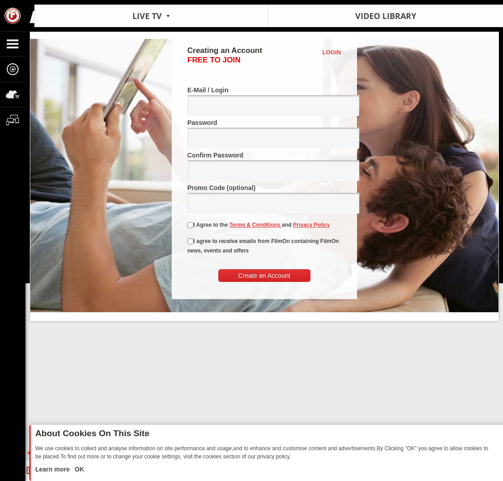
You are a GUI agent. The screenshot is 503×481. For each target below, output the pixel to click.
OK (78, 469)
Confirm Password (264, 166)
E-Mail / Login (264, 101)
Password (264, 133)
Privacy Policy (311, 225)
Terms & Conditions (255, 225)
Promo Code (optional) (264, 199)
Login (331, 52)
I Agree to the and (259, 225)
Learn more (53, 469)
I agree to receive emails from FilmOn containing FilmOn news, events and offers (263, 246)
